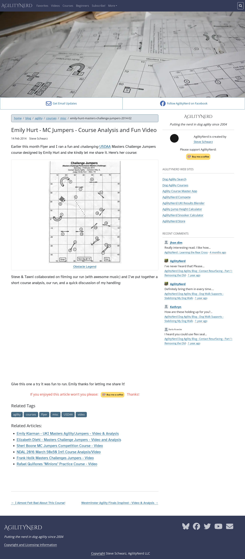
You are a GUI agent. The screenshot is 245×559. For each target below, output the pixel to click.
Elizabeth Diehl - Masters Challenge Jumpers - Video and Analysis (69, 440)
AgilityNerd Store (173, 221)
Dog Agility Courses (175, 185)
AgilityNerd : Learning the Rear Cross (186, 252)
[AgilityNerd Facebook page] (196, 527)
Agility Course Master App (179, 191)
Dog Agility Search (174, 179)
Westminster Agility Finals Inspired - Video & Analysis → (119, 503)
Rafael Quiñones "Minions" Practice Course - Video (57, 464)
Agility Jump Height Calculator (182, 209)
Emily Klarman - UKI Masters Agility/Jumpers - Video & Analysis (68, 433)
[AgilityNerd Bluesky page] (185, 527)
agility (38, 118)
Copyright (98, 553)
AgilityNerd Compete (176, 197)
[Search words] (240, 5)
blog (28, 118)
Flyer (44, 414)
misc (63, 118)
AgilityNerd (16, 6)
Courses (68, 6)
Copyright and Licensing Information (30, 545)
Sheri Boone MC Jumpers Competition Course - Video (60, 446)
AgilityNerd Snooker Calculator (182, 215)
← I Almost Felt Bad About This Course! (38, 503)
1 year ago (194, 275)
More (111, 6)
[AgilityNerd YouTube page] (218, 527)
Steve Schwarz (203, 142)
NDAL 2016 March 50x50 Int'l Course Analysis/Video (59, 452)
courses (51, 118)
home (18, 118)
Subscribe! (98, 6)
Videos (55, 6)
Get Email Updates (61, 103)
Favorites (42, 6)
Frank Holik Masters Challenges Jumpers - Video (55, 458)
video (81, 414)
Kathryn (175, 307)
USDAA (105, 146)
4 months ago (218, 252)
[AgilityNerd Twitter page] (207, 527)
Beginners (82, 6)
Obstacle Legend (84, 266)
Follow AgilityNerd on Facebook (183, 103)
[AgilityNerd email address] (229, 527)
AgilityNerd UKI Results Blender (183, 203)
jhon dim (176, 243)
